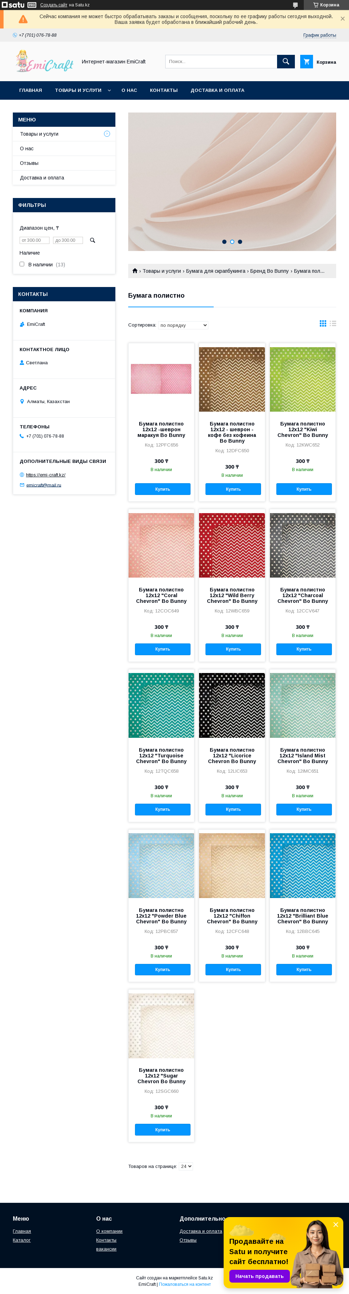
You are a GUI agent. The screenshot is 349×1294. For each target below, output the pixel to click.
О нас (129, 90)
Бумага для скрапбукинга (215, 271)
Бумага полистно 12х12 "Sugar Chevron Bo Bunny (161, 1075)
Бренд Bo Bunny (269, 271)
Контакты (164, 90)
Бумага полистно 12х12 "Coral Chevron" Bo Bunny (161, 595)
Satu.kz (205, 1277)
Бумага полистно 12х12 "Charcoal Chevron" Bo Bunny (302, 595)
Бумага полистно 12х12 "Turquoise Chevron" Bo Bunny (161, 755)
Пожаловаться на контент (185, 1284)
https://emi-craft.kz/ (46, 475)
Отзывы (29, 163)
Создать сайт (53, 4)
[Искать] (286, 61)
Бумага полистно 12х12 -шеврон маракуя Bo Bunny (161, 429)
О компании (109, 1231)
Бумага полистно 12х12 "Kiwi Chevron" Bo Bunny (302, 429)
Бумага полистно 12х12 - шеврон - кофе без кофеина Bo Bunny (232, 432)
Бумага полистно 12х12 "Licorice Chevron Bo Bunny (232, 755)
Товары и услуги (78, 90)
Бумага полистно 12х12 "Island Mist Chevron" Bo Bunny (302, 755)
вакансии (106, 1249)
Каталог (22, 1240)
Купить (162, 489)
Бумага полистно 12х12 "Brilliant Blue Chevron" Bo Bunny (302, 915)
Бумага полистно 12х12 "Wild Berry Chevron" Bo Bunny (232, 595)
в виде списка (333, 325)
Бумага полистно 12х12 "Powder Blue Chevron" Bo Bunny (161, 915)
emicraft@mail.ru (43, 484)
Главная (30, 90)
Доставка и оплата (217, 90)
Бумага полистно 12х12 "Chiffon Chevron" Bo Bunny (232, 915)
